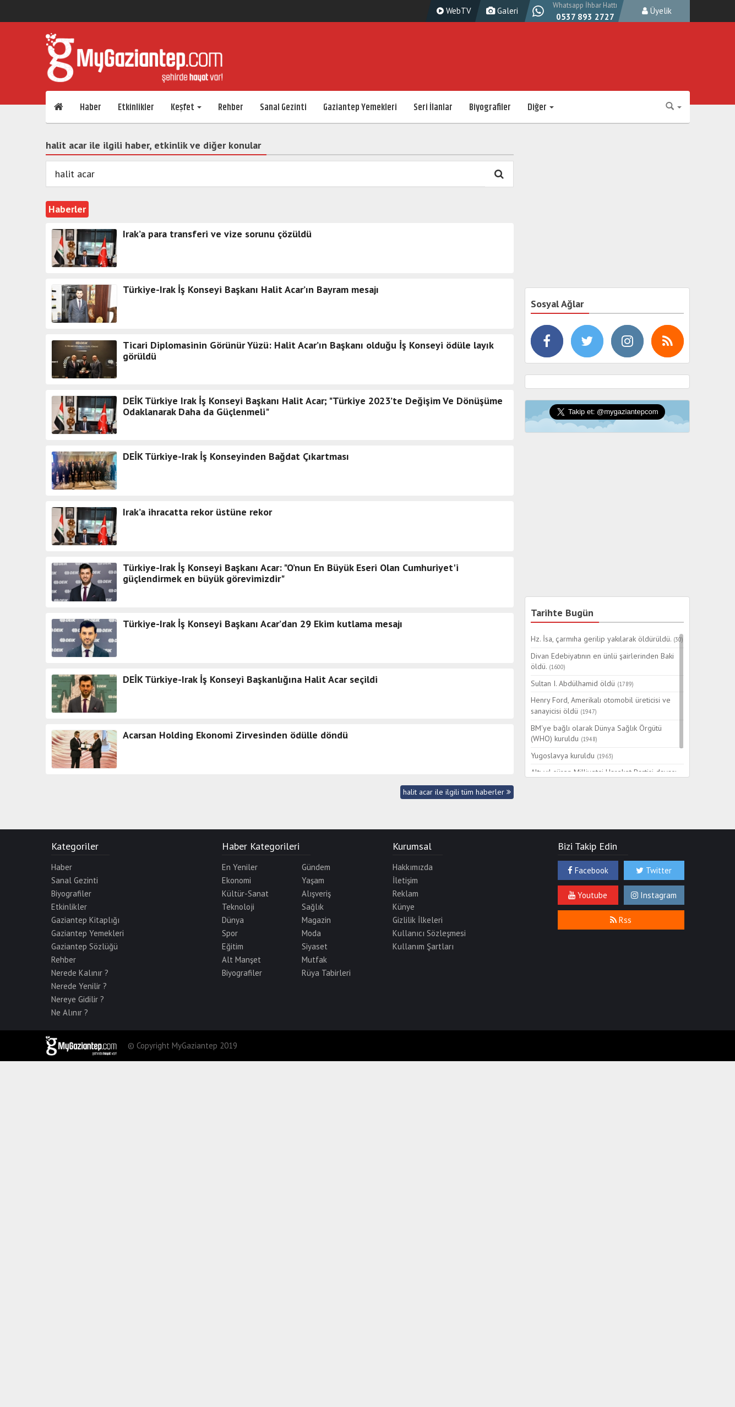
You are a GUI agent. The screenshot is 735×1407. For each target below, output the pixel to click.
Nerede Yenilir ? (79, 986)
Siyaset (315, 946)
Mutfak (314, 959)
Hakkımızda (413, 867)
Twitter (654, 870)
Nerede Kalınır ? (79, 973)
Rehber (230, 107)
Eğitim (232, 946)
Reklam (405, 893)
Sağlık (313, 906)
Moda (311, 933)
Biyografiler (490, 107)
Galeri (500, 11)
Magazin (316, 920)
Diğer (540, 107)
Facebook (588, 870)
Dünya (233, 920)
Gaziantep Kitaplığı (85, 920)
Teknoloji (238, 906)
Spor (230, 933)
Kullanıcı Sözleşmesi (429, 933)
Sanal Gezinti (283, 107)
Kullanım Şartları (423, 946)
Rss (620, 920)
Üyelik (657, 11)
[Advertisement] (607, 204)
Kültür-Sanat (245, 893)
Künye (404, 906)
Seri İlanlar (433, 107)
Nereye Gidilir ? (77, 999)
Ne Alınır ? (69, 1012)
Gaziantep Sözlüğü (84, 946)
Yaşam (313, 880)
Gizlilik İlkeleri (418, 920)
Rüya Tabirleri (326, 973)
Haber (90, 107)
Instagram (654, 895)
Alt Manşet (241, 959)
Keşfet (186, 107)
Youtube (587, 895)
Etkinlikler (136, 107)
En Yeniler (240, 867)
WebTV (452, 11)
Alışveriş (316, 893)
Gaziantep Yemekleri (360, 107)
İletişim (405, 880)
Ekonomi (236, 880)
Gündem (316, 867)
